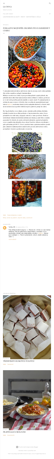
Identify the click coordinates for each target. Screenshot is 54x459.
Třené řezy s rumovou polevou (18, 361)
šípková (10, 104)
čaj (11, 217)
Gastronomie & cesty (11, 17)
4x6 (35, 450)
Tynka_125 (12, 227)
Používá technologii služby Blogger (27, 447)
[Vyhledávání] (50, 3)
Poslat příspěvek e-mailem (14, 215)
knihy (23, 17)
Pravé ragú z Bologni (14, 432)
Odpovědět (12, 239)
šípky (24, 217)
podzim (15, 217)
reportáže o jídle (33, 17)
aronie (8, 217)
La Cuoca (7, 7)
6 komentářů (10, 435)
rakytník (20, 217)
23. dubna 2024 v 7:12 (22, 227)
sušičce (41, 233)
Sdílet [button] (4, 215)
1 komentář (10, 364)
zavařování (29, 217)
